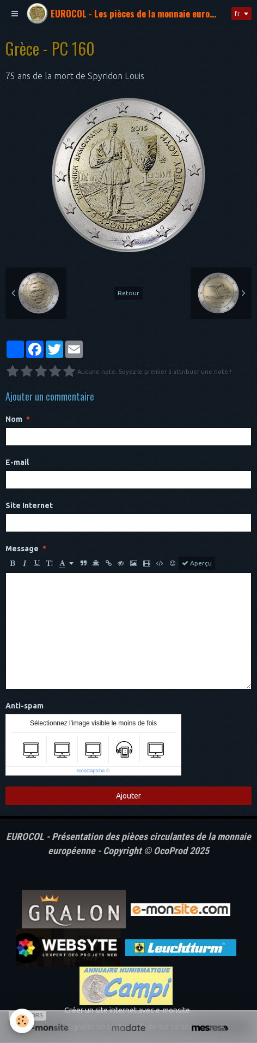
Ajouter (128, 795)
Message (22, 548)
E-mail (17, 462)
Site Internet (29, 505)
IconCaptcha (91, 770)
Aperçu (197, 563)
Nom (13, 419)
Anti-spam (24, 705)
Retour (128, 292)
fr (237, 13)
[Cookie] (22, 1021)
